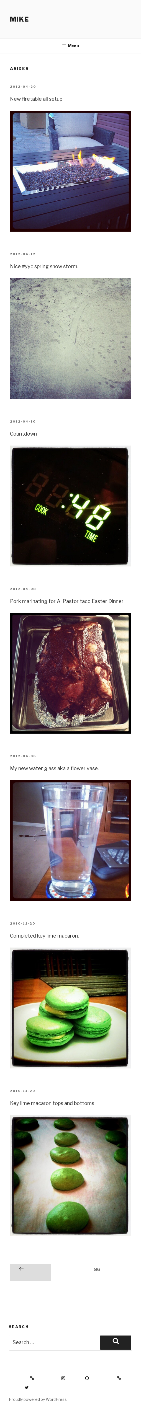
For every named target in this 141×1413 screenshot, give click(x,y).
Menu (70, 45)
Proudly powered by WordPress (38, 1399)
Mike (19, 19)
